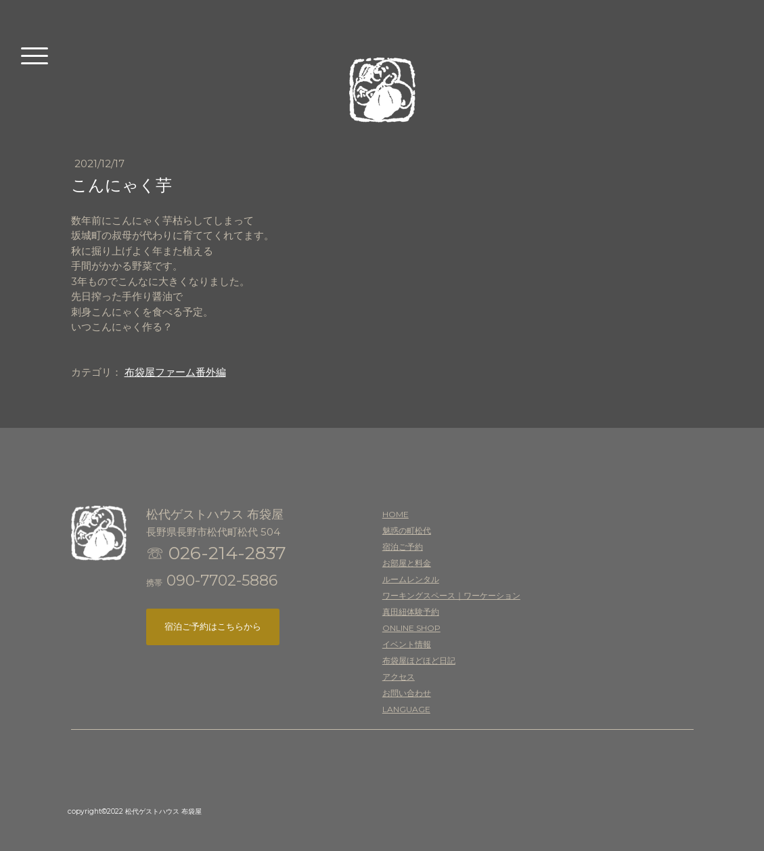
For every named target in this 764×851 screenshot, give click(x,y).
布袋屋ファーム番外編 (175, 372)
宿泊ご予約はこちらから (212, 626)
